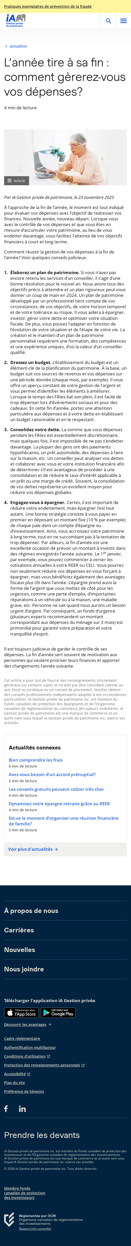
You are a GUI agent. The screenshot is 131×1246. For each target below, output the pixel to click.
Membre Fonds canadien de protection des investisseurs (24, 1193)
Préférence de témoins (24, 1091)
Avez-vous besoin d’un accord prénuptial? (52, 774)
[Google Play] (58, 1013)
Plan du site (14, 1082)
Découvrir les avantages (28, 1024)
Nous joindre (24, 969)
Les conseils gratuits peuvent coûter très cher (56, 789)
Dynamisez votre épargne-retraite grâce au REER (59, 804)
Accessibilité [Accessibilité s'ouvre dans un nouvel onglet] (15, 1074)
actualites (18, 46)
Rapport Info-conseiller (35, 1229)
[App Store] (21, 1013)
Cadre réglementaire (22, 1038)
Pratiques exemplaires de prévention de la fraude (48, 6)
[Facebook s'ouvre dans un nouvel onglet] (7, 1108)
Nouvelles (19, 950)
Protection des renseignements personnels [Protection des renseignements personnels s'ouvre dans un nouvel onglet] (42, 1065)
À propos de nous (31, 911)
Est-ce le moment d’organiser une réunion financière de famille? (64, 821)
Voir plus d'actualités (32, 849)
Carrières (19, 930)
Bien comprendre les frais (36, 760)
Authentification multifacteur (30, 1047)
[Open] (108, 20)
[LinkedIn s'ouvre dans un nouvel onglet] (22, 1108)
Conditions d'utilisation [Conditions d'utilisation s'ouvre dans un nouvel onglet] (25, 1056)
